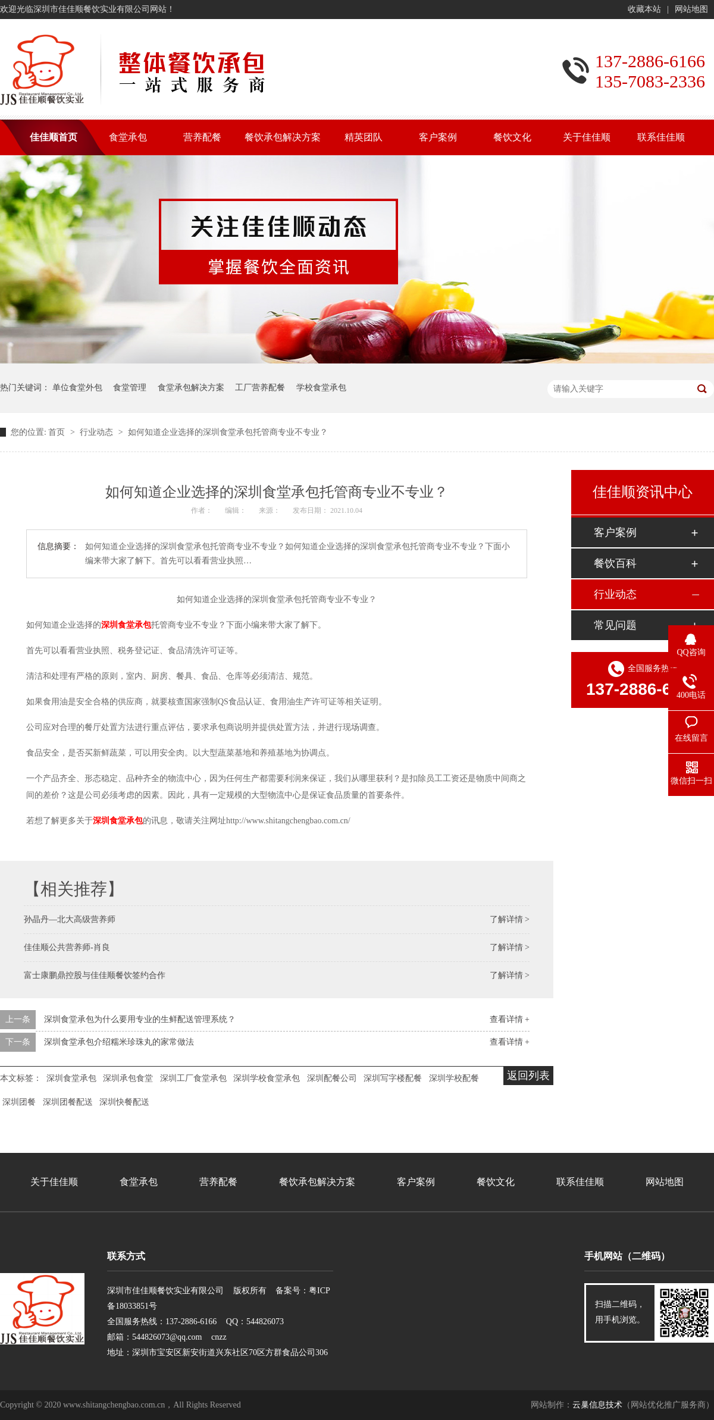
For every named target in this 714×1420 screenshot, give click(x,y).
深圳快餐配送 (124, 1102)
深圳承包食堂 (128, 1078)
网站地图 (691, 9)
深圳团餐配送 (68, 1102)
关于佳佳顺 (54, 1182)
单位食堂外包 (77, 387)
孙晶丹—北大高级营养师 (69, 919)
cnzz (219, 1337)
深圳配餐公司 (332, 1078)
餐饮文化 (496, 1182)
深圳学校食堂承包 (266, 1078)
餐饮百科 (615, 563)
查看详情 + (510, 1019)
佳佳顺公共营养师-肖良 (67, 947)
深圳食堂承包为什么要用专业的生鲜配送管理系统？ (140, 1019)
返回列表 (528, 1076)
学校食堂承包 (321, 387)
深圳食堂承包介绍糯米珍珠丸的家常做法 (119, 1041)
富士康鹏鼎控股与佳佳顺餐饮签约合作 (94, 975)
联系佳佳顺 (580, 1182)
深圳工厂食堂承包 (193, 1078)
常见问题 (615, 625)
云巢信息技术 (597, 1404)
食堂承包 (139, 1182)
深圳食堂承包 (126, 624)
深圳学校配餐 (454, 1078)
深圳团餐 (19, 1102)
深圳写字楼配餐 (393, 1078)
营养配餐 (218, 1182)
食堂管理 (129, 387)
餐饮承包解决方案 (317, 1182)
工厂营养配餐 (260, 387)
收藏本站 (644, 9)
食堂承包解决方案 (191, 387)
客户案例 (615, 532)
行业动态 (97, 432)
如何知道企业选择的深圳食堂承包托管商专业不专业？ (228, 432)
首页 (57, 432)
